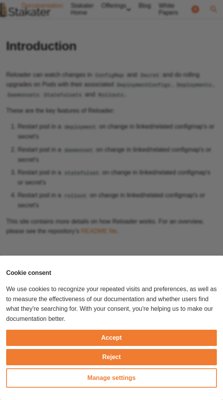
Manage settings (111, 378)
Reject (111, 357)
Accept (111, 337)
